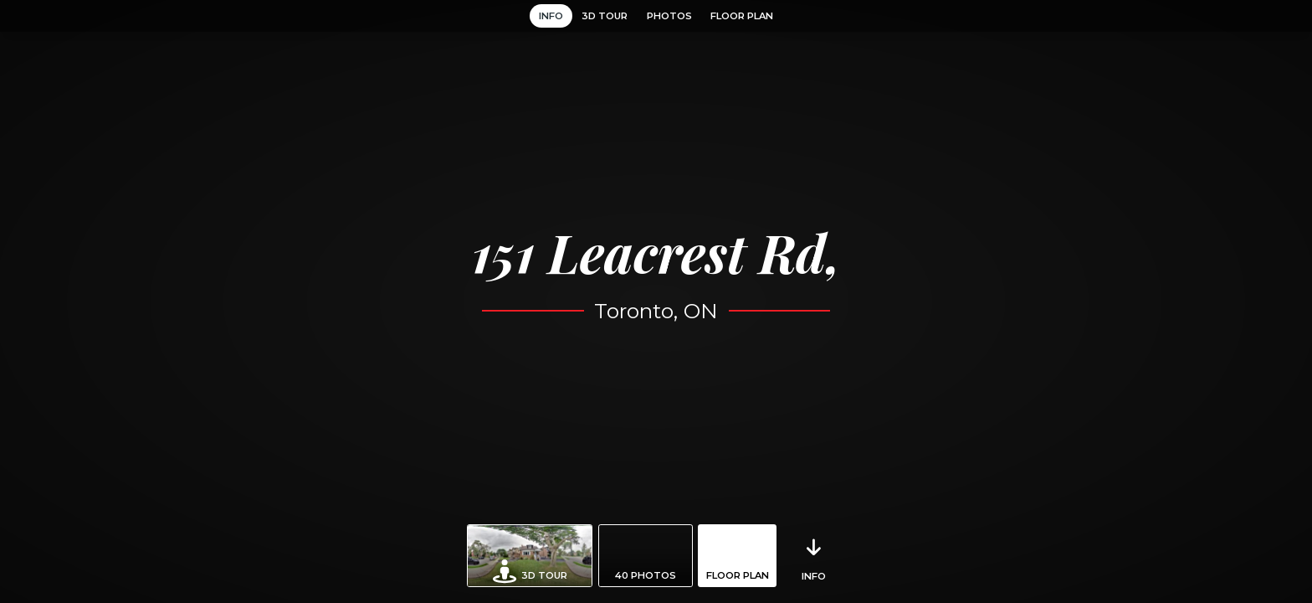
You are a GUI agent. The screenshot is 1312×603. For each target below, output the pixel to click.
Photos (669, 16)
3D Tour (605, 16)
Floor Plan (741, 16)
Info (551, 16)
